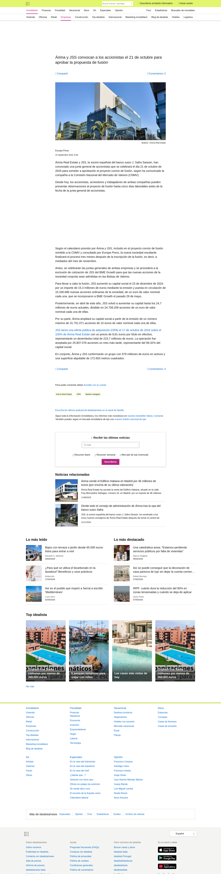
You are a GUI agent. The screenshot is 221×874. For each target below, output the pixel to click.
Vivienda (30, 17)
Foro (148, 10)
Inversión (74, 725)
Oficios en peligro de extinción (85, 784)
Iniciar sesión (186, 3)
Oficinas (43, 17)
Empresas (66, 17)
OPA (79, 394)
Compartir (62, 73)
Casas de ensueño (167, 726)
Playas (117, 735)
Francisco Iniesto (122, 770)
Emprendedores (78, 729)
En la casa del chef (79, 770)
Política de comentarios (81, 870)
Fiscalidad (60, 10)
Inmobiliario (32, 10)
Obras (29, 775)
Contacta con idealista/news (40, 856)
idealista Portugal (122, 856)
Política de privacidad (80, 856)
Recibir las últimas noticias (111, 437)
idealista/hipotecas (123, 861)
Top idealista (98, 17)
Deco (86, 10)
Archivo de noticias (134, 814)
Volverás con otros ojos (81, 779)
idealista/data (120, 870)
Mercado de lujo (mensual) (134, 455)
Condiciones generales (81, 865)
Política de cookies (79, 861)
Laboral (73, 738)
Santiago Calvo (121, 766)
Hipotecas (75, 716)
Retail (54, 17)
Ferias (29, 770)
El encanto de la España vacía (85, 793)
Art (94, 10)
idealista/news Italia (36, 870)
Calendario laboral (79, 797)
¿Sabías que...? (78, 775)
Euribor (117, 814)
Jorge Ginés (120, 775)
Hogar (73, 734)
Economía (75, 720)
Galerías (30, 766)
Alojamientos (120, 717)
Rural (116, 730)
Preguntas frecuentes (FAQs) (84, 847)
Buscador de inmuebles (183, 10)
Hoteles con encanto (124, 721)
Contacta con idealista (81, 852)
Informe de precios (35, 865)
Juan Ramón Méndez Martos (128, 779)
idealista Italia (121, 852)
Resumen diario (82, 455)
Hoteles (176, 17)
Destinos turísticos (123, 712)
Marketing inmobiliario (136, 17)
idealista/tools (121, 865)
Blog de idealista (159, 17)
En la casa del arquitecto (82, 766)
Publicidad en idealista (37, 852)
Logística (188, 17)
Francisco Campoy (123, 761)
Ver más (30, 686)
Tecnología (75, 743)
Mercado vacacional (124, 726)
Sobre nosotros (33, 847)
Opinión (119, 10)
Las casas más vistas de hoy (130, 675)
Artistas (29, 761)
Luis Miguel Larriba (123, 788)
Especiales (105, 10)
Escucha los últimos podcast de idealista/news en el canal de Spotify (89, 410)
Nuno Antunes (121, 797)
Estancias (163, 712)
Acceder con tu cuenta (95, 385)
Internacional (115, 17)
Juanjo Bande (121, 784)
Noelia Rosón (120, 793)
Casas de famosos (167, 721)
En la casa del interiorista (82, 761)
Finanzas (46, 10)
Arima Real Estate (64, 394)
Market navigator (92, 394)
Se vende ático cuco (80, 788)
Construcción (81, 17)
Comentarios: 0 (157, 73)
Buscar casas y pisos (124, 847)
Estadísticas (161, 10)
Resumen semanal (106, 455)
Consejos (162, 717)
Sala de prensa (33, 861)
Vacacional (74, 10)
